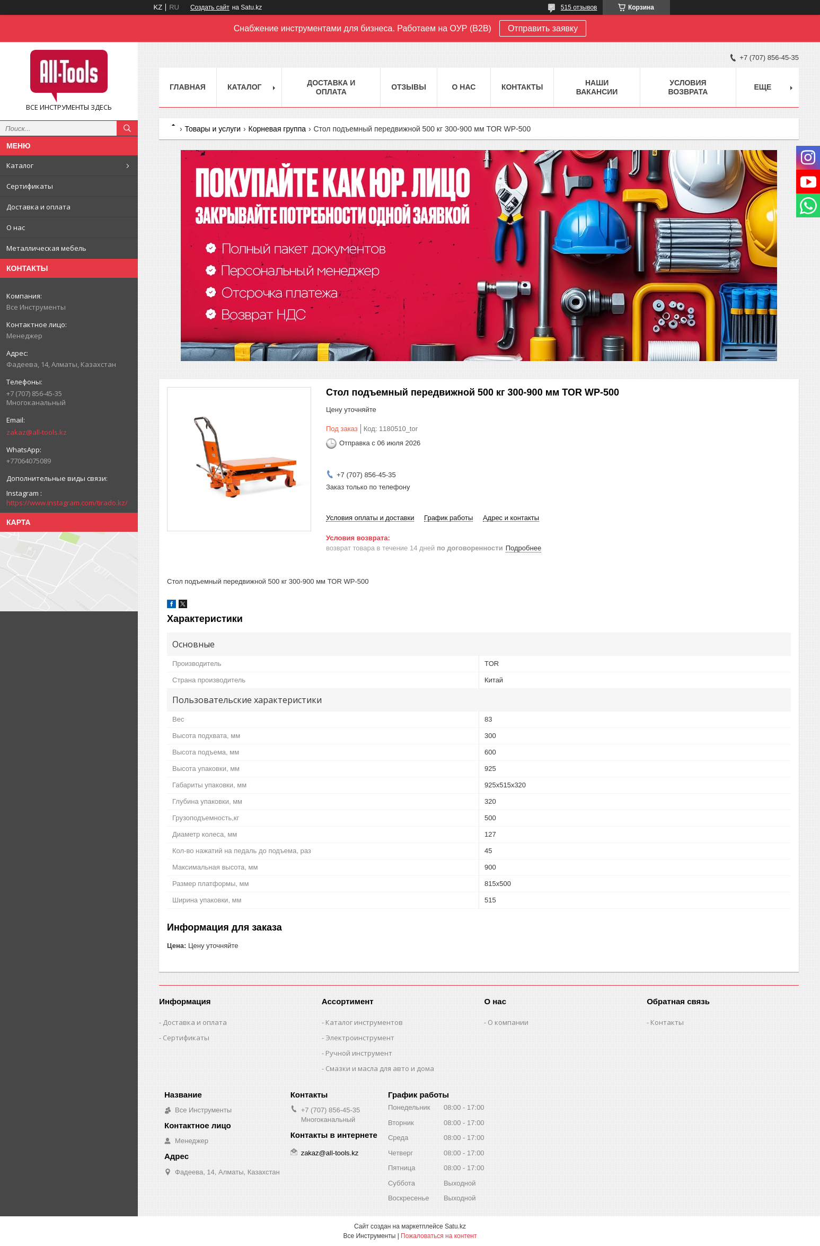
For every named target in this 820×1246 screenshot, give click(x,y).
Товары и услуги (212, 129)
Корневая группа (277, 129)
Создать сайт (210, 7)
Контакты (522, 87)
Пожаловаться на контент (439, 1236)
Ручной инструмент (358, 1053)
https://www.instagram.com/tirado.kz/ (67, 502)
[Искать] (127, 128)
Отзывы (408, 87)
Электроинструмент (359, 1037)
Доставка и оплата (38, 207)
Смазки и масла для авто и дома (379, 1068)
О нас (15, 227)
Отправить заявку (543, 28)
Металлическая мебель (46, 248)
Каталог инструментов (364, 1022)
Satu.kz (455, 1226)
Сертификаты (29, 186)
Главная (188, 87)
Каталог (19, 165)
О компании (508, 1022)
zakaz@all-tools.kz (36, 432)
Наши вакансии (597, 87)
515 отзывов (579, 7)
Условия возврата (688, 87)
